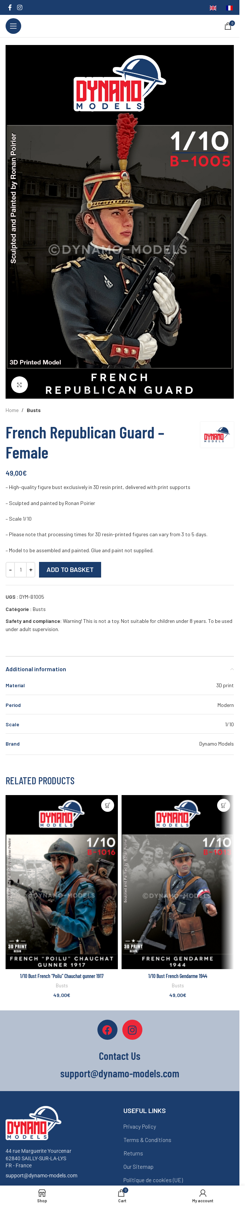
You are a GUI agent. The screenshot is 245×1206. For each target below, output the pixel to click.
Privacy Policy (139, 1126)
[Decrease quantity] (10, 570)
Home (12, 410)
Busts (34, 410)
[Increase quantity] (30, 570)
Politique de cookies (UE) (153, 1180)
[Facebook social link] (10, 7)
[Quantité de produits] (20, 570)
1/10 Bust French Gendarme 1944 (177, 976)
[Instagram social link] (19, 7)
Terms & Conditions (147, 1139)
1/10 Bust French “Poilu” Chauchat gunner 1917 (61, 976)
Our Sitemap (138, 1166)
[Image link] (33, 1122)
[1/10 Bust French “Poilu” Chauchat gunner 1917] (62, 882)
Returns (133, 1153)
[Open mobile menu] (13, 26)
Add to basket (70, 569)
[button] (107, 805)
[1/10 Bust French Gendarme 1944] (178, 882)
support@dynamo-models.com (41, 1175)
